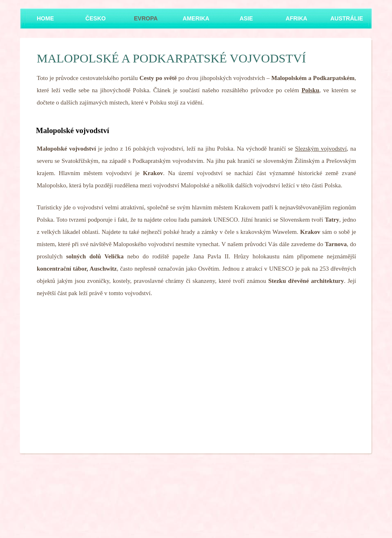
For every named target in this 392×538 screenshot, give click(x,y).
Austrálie (346, 18)
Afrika (296, 18)
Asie (246, 18)
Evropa (146, 18)
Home (45, 18)
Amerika (196, 18)
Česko (95, 18)
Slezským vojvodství (321, 148)
